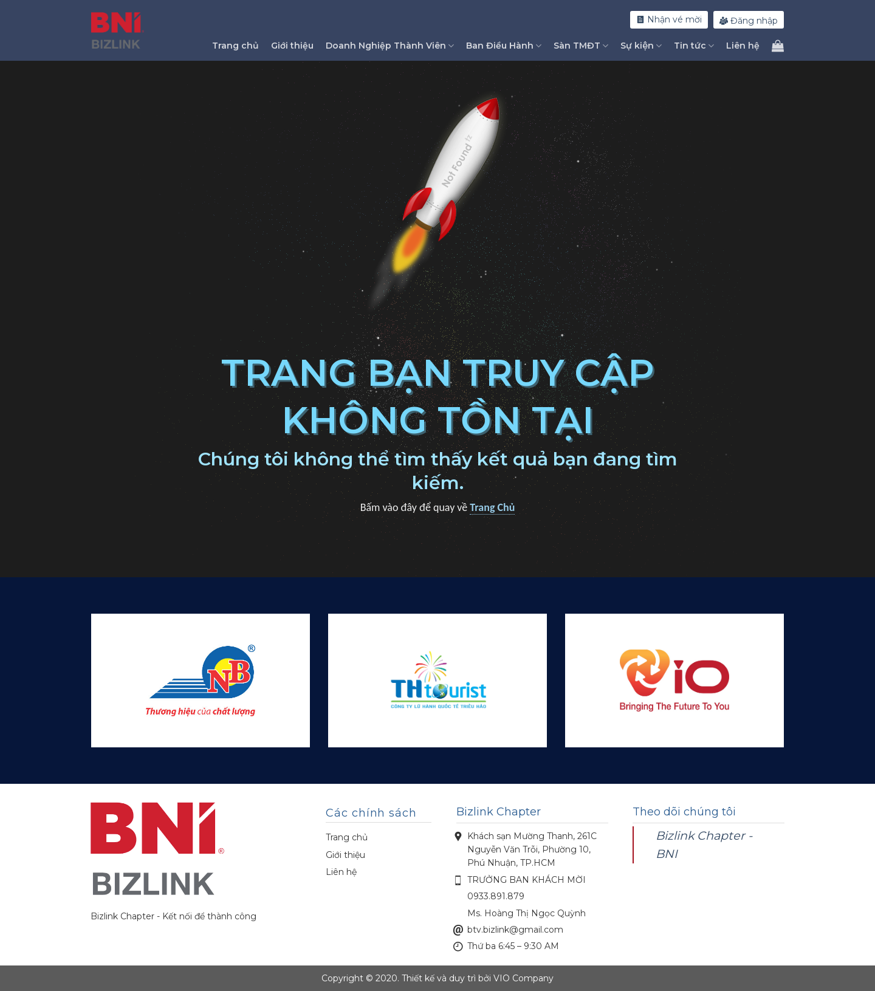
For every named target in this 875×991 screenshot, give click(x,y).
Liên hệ (743, 45)
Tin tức (694, 46)
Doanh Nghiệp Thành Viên (390, 46)
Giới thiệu (292, 45)
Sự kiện (641, 46)
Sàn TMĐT (581, 46)
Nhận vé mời (669, 19)
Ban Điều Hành (503, 46)
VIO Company (523, 978)
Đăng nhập (748, 20)
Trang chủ (235, 45)
